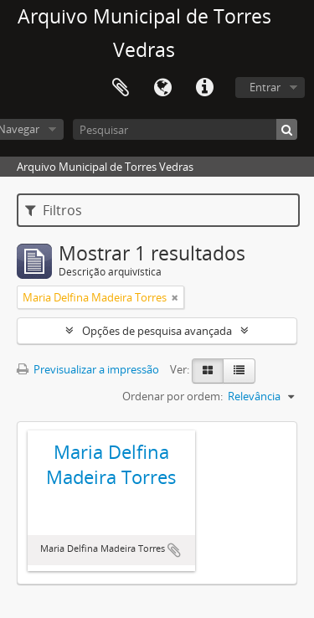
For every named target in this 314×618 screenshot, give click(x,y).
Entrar (265, 87)
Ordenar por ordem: (172, 396)
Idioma (162, 88)
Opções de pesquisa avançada (157, 330)
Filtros (53, 210)
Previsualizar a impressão (88, 369)
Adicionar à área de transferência (174, 550)
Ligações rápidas (204, 88)
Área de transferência (121, 88)
